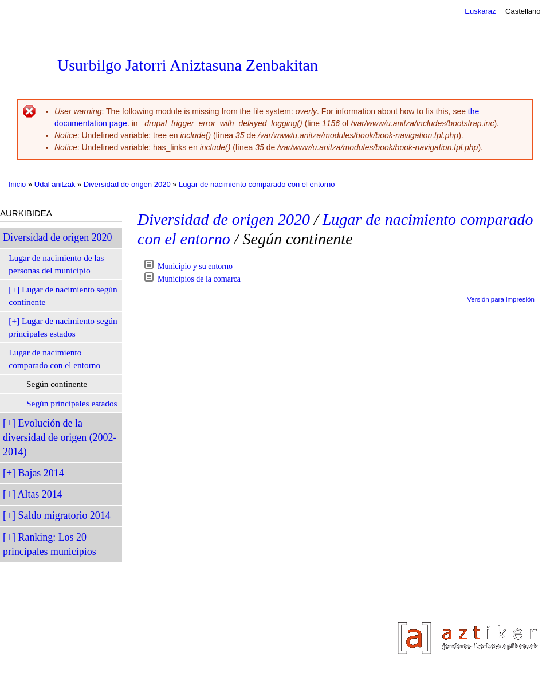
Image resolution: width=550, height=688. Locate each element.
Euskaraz (480, 11)
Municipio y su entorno (195, 266)
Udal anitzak (55, 184)
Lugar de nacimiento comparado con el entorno (257, 184)
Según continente (56, 384)
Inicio (17, 184)
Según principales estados (71, 403)
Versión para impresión (500, 299)
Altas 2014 (40, 494)
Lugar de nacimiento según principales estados (63, 327)
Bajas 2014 (41, 473)
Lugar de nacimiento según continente (63, 295)
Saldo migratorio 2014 (64, 515)
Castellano (522, 11)
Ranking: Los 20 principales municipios (49, 544)
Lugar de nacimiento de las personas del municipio (56, 264)
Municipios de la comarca (199, 279)
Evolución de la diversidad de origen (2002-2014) (59, 437)
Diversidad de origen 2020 (127, 184)
